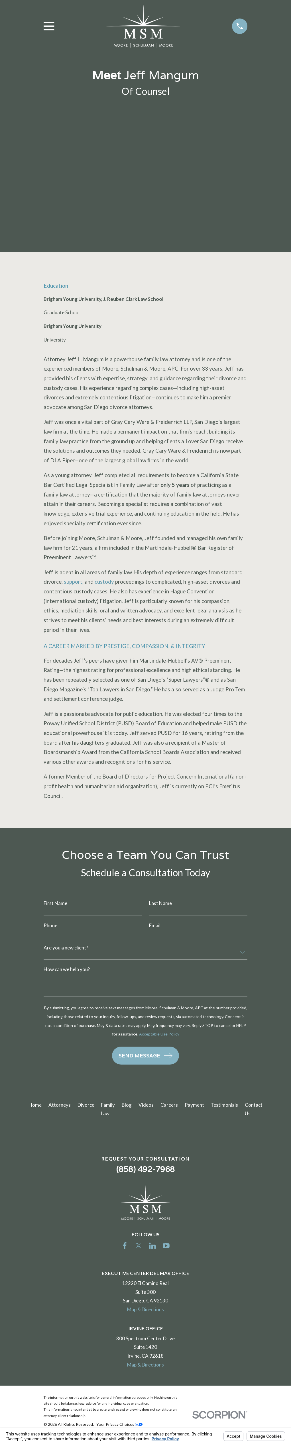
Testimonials (224, 1105)
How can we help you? (67, 969)
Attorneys (59, 1105)
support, (74, 582)
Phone (50, 925)
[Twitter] (138, 1245)
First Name (55, 903)
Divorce (86, 1105)
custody (104, 582)
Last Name (160, 903)
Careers (169, 1105)
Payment (194, 1105)
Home (35, 1105)
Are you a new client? (66, 947)
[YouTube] (166, 1245)
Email (154, 925)
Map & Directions (145, 1309)
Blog (127, 1105)
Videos (146, 1105)
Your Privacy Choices (119, 1424)
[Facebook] (124, 1245)
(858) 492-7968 (145, 1169)
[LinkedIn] (152, 1245)
